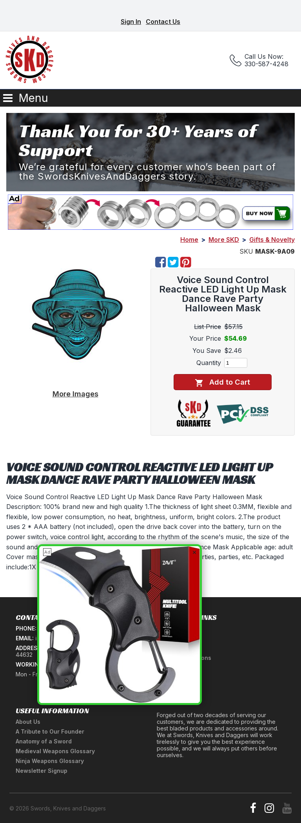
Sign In (131, 21)
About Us (28, 721)
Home (189, 239)
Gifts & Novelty (272, 239)
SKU (246, 251)
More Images (75, 393)
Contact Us (163, 21)
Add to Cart (222, 382)
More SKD (224, 239)
